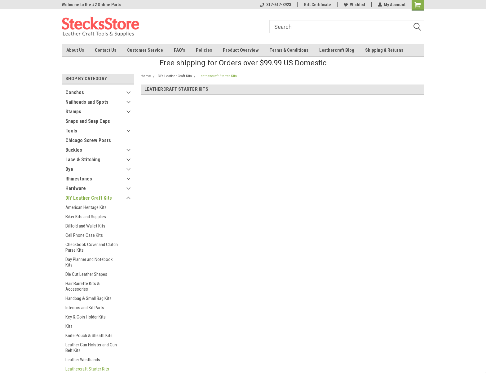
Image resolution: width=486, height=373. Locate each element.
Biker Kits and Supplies (85, 216)
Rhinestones (78, 179)
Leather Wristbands (82, 359)
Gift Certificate (317, 4)
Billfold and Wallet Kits (85, 226)
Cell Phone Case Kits (84, 235)
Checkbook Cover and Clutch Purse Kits (91, 247)
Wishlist (354, 4)
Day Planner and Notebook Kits (89, 262)
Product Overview (241, 50)
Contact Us (105, 50)
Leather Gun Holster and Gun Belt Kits (91, 347)
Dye (69, 169)
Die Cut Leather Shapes (86, 274)
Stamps (73, 112)
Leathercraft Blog (336, 50)
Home (146, 76)
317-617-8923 (275, 4)
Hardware (75, 188)
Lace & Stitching (82, 160)
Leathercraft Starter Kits (218, 76)
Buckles (73, 150)
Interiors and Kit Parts (84, 307)
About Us (75, 50)
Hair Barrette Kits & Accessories (82, 286)
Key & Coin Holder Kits (85, 317)
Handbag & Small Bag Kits (88, 298)
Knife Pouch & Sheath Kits (89, 335)
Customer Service (145, 50)
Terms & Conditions (289, 50)
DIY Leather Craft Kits (88, 198)
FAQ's (179, 50)
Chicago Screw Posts (88, 140)
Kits (69, 326)
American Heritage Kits (86, 207)
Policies (204, 50)
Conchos (74, 92)
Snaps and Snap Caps (87, 121)
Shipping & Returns (384, 50)
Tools (71, 131)
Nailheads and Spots (86, 102)
